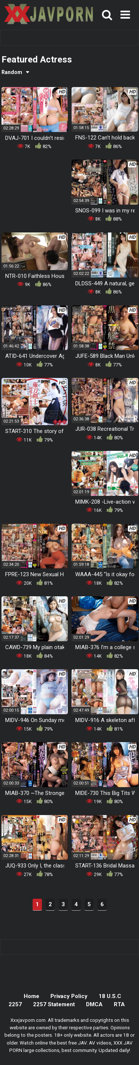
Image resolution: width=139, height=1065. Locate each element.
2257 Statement (54, 1004)
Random (11, 72)
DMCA (94, 1004)
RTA (119, 1004)
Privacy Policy (68, 996)
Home (31, 996)
